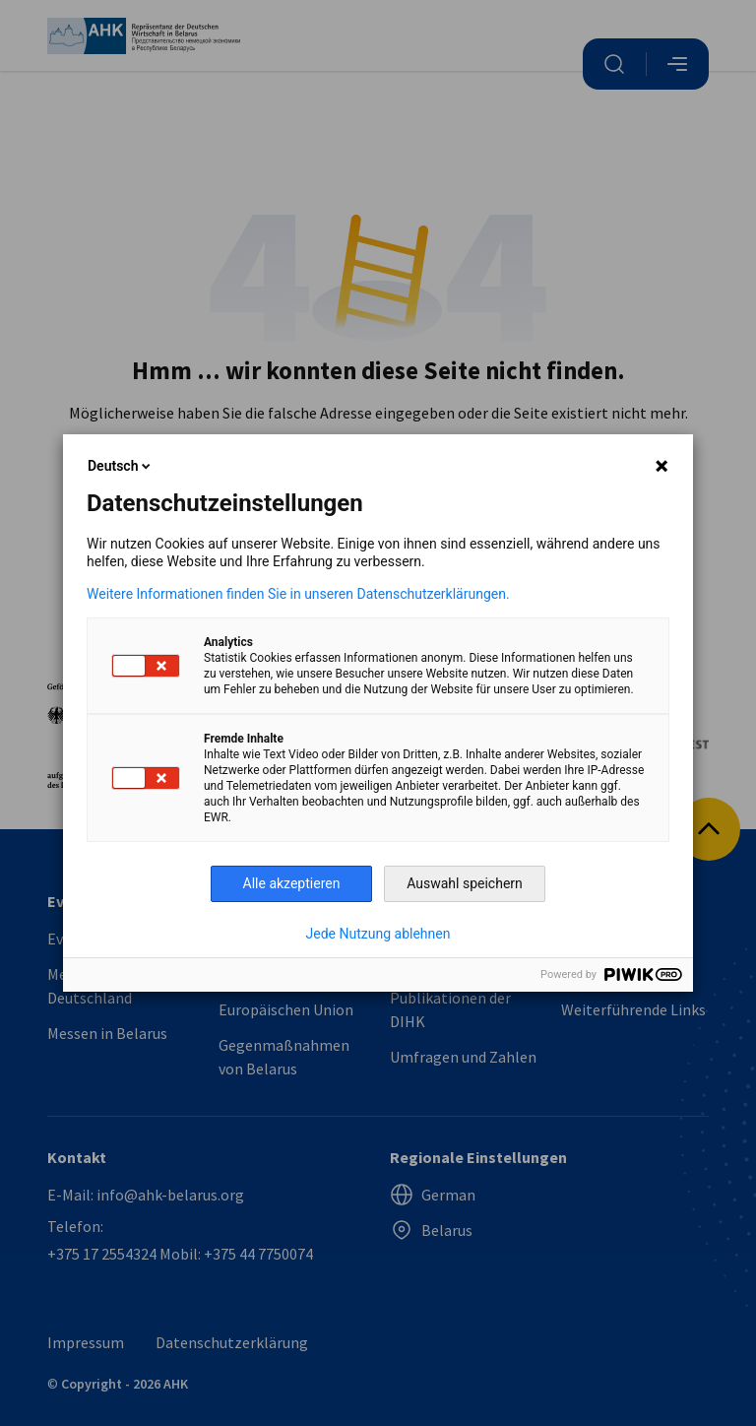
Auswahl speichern (465, 883)
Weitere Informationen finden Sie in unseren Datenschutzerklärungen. (298, 594)
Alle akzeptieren (292, 883)
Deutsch (121, 466)
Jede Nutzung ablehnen (378, 933)
